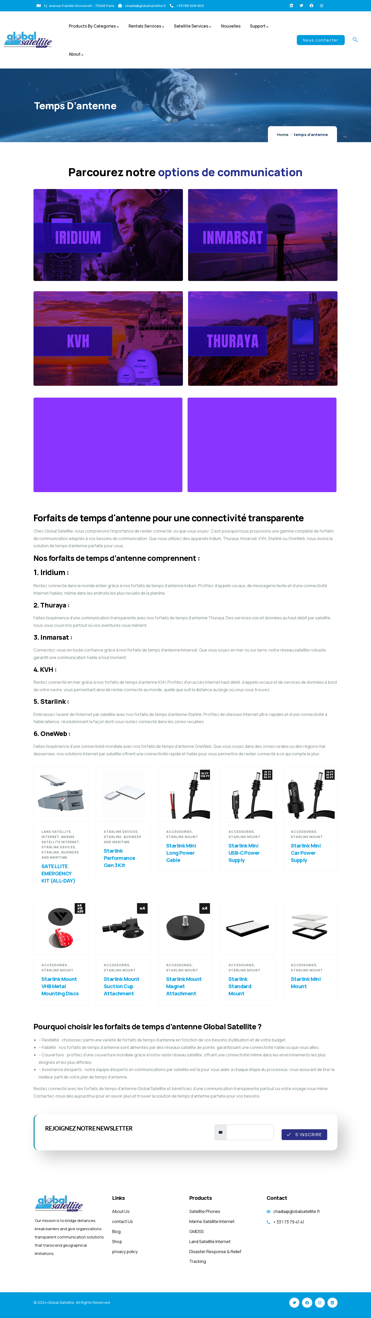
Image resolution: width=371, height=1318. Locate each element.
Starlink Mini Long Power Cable (181, 852)
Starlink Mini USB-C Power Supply (244, 852)
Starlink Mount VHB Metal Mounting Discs (60, 986)
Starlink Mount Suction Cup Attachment (121, 986)
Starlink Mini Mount (306, 982)
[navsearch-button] (355, 40)
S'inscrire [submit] (304, 1134)
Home (283, 134)
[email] (250, 1132)
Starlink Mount (182, 837)
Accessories (179, 831)
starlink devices (58, 847)
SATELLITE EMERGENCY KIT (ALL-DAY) (58, 873)
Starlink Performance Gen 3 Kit (119, 858)
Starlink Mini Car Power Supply (306, 852)
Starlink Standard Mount (240, 986)
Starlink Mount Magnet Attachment (184, 986)
